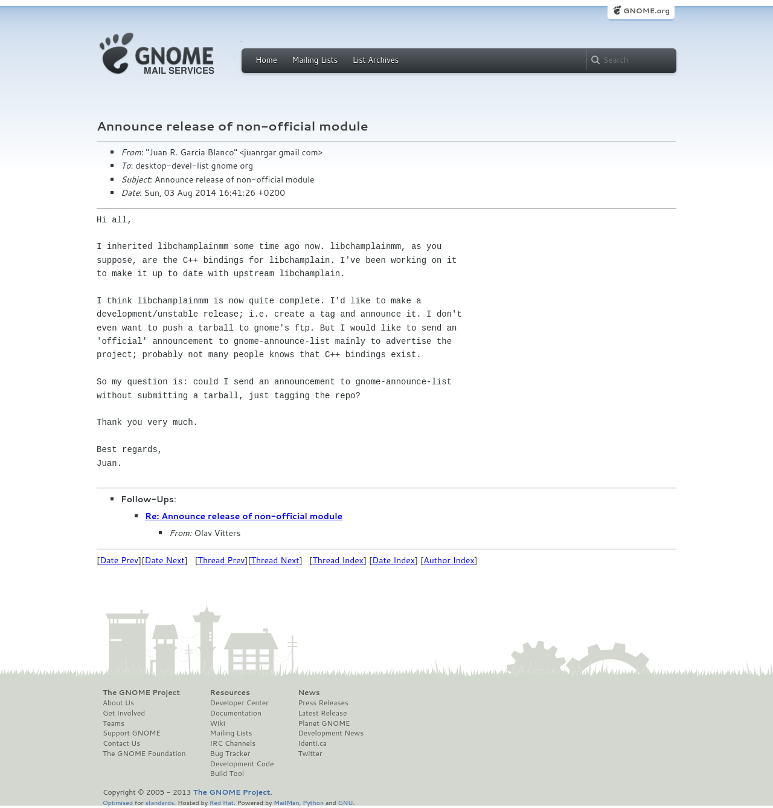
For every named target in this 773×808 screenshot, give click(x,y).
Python (313, 802)
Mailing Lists (315, 59)
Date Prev (119, 560)
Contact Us (121, 743)
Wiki (217, 723)
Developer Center (239, 703)
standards (159, 802)
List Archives (376, 59)
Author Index (448, 560)
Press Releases (323, 703)
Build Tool (227, 773)
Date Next (164, 560)
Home (266, 59)
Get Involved (124, 713)
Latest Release (322, 713)
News (308, 692)
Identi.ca (312, 743)
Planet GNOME (324, 723)
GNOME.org (646, 10)
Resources (230, 692)
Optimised (118, 802)
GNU (345, 802)
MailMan (286, 802)
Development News (331, 733)
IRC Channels (233, 743)
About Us (118, 703)
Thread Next (275, 560)
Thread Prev (221, 560)
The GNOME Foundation (144, 753)
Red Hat (222, 802)
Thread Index (338, 560)
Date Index (393, 560)
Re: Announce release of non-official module (243, 516)
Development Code (242, 764)
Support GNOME (132, 733)
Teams (113, 723)
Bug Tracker (230, 753)
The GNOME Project (141, 692)
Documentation (235, 713)
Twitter (310, 753)
